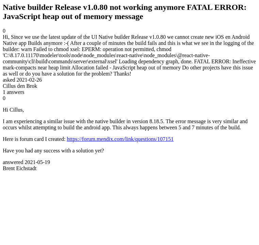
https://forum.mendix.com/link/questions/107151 (120, 139)
